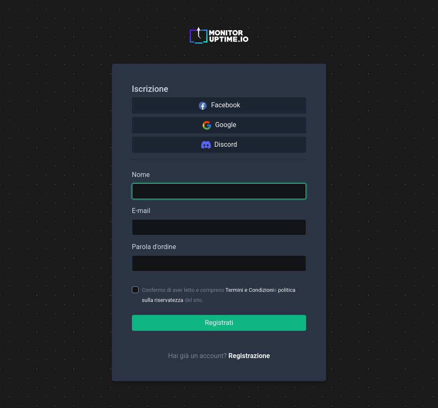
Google (219, 125)
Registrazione (249, 356)
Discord (219, 144)
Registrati (219, 323)
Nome (141, 175)
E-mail (141, 211)
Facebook (219, 106)
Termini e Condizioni (249, 290)
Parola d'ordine (154, 247)
